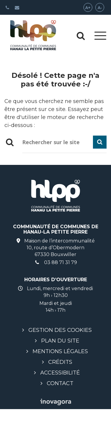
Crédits (60, 362)
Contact (60, 383)
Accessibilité (60, 372)
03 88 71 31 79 (55, 262)
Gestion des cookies (60, 330)
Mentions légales (60, 351)
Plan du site (60, 340)
